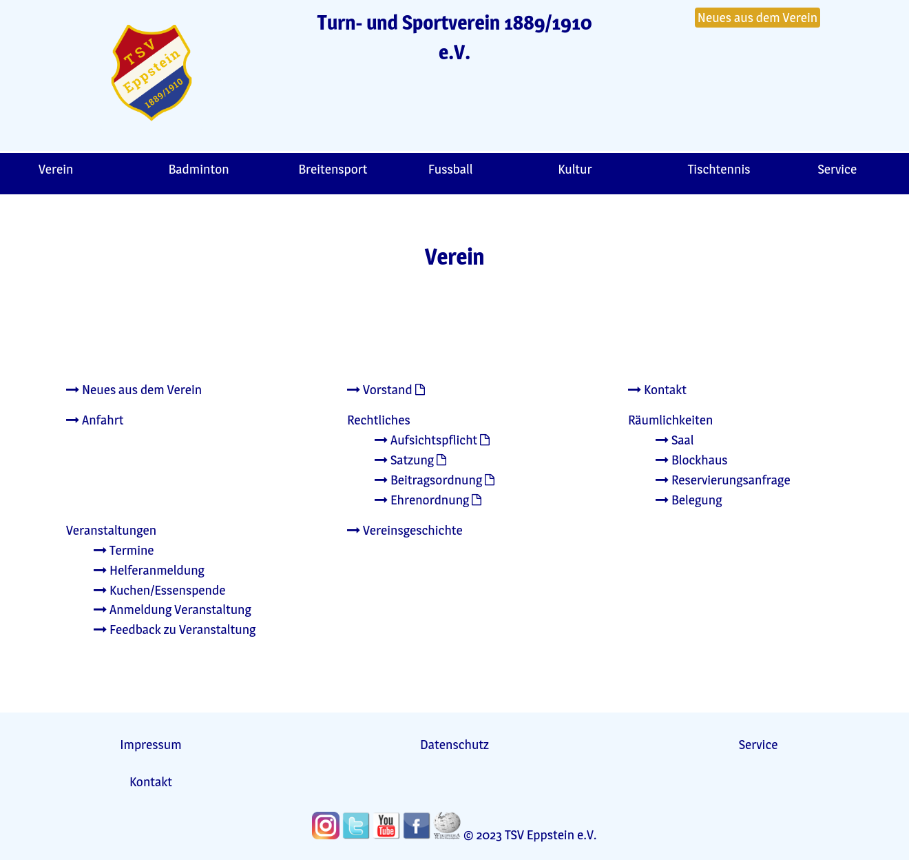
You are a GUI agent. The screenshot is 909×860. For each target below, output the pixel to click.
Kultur (575, 169)
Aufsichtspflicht (426, 439)
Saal (674, 439)
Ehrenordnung (422, 499)
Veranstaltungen (111, 530)
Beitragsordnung (428, 479)
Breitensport (332, 169)
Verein (56, 169)
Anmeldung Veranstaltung (172, 609)
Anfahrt (94, 419)
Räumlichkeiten (670, 419)
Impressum (150, 744)
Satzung (404, 459)
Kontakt (657, 389)
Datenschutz (454, 744)
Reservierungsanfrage (723, 479)
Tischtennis (719, 169)
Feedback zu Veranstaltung (174, 629)
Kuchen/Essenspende (159, 590)
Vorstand (379, 389)
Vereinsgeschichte (405, 530)
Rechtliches (378, 419)
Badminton (199, 169)
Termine (124, 550)
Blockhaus (692, 459)
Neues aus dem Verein (757, 17)
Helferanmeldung (149, 570)
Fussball (450, 169)
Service (758, 744)
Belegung (689, 499)
